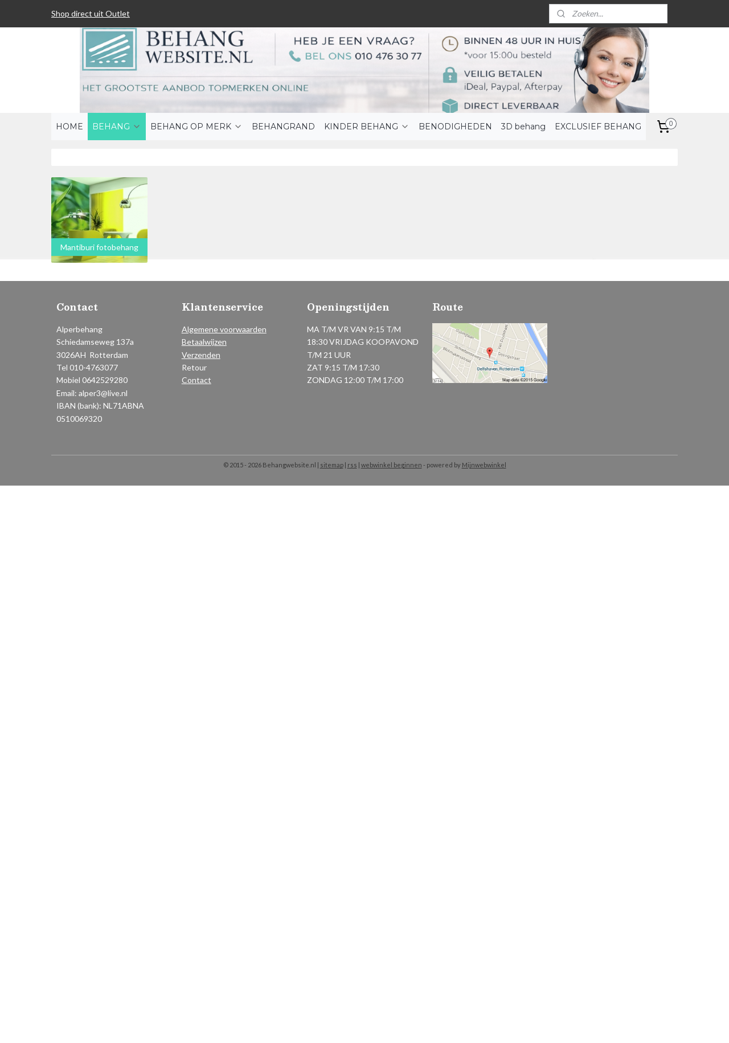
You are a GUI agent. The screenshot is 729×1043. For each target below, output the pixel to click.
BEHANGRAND (283, 126)
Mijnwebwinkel (484, 464)
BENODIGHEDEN (455, 126)
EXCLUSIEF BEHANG (598, 126)
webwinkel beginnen (391, 464)
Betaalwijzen (204, 342)
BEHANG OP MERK (196, 126)
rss (352, 464)
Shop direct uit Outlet (90, 13)
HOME (69, 126)
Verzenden (201, 355)
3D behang (523, 126)
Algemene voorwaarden (224, 329)
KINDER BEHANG (366, 126)
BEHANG (116, 126)
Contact (196, 380)
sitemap (331, 464)
